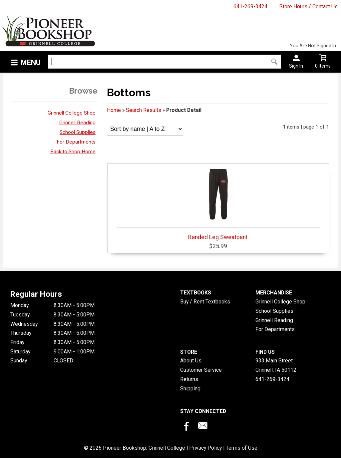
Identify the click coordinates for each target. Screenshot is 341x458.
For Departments (76, 142)
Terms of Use (241, 448)
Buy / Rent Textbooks (205, 301)
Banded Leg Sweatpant (218, 203)
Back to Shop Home (73, 152)
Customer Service (201, 370)
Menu (31, 62)
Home (114, 110)
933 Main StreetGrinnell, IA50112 (275, 365)
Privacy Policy (205, 448)
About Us (190, 360)
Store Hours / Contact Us (308, 6)
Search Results (143, 110)
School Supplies (78, 132)
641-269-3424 (250, 6)
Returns (189, 379)
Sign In (296, 66)
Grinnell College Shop (72, 113)
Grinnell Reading (77, 123)
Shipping (190, 388)
